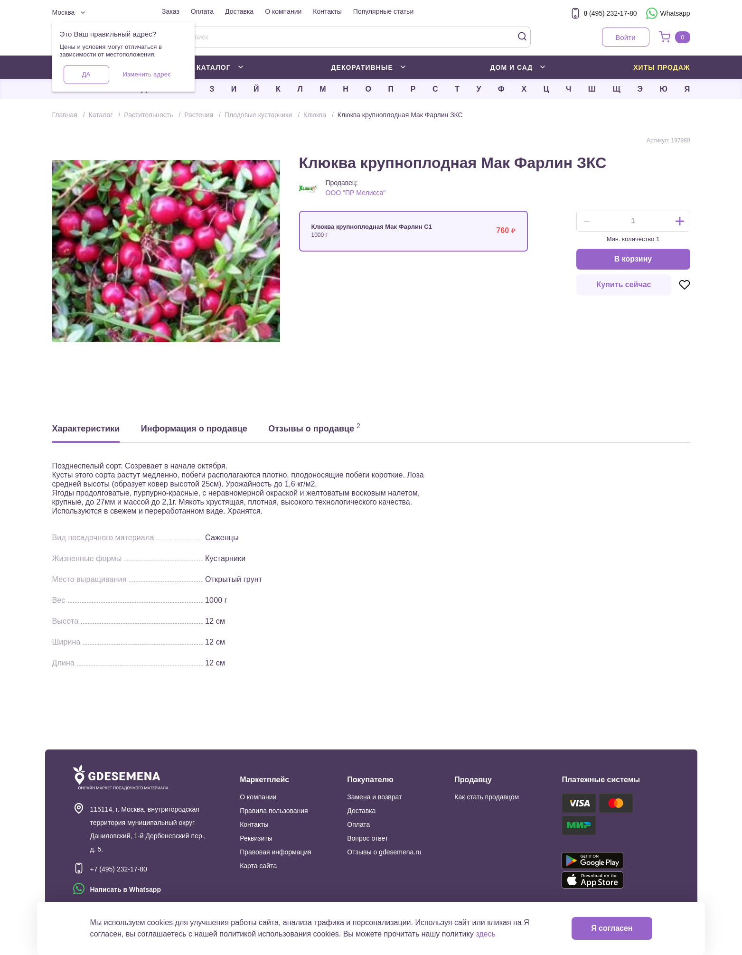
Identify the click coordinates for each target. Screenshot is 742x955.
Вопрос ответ (367, 838)
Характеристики (86, 428)
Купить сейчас (624, 285)
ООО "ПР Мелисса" (356, 193)
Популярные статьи (383, 11)
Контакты (327, 11)
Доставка (239, 11)
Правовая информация (275, 852)
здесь (486, 934)
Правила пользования (274, 811)
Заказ (170, 11)
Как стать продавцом (486, 797)
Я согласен (611, 928)
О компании (283, 11)
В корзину (633, 259)
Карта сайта (258, 866)
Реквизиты (256, 838)
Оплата (202, 11)
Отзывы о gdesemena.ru (384, 852)
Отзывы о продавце (314, 427)
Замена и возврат (374, 797)
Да (86, 74)
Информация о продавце (194, 428)
